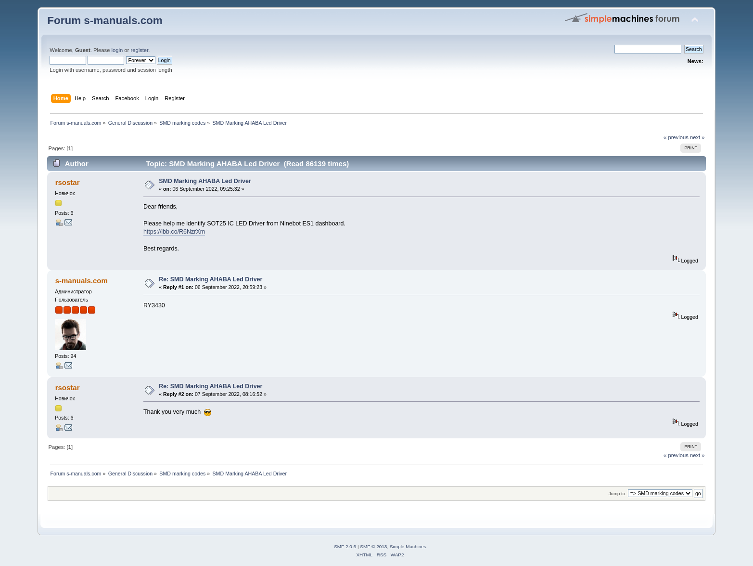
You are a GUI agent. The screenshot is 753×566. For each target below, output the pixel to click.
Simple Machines (408, 546)
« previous (676, 137)
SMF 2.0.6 (345, 546)
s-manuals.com (81, 280)
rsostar (67, 182)
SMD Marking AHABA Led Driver (205, 181)
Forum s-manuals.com (105, 20)
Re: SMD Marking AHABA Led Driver (210, 279)
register (139, 50)
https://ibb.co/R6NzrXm (174, 231)
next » (697, 137)
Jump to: (617, 493)
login (117, 50)
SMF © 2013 (373, 546)
